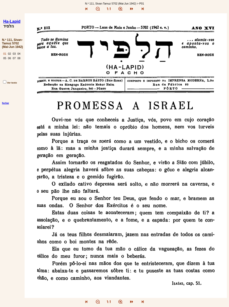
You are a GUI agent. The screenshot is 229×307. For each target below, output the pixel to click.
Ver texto (10, 83)
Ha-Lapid (11, 21)
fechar (5, 103)
